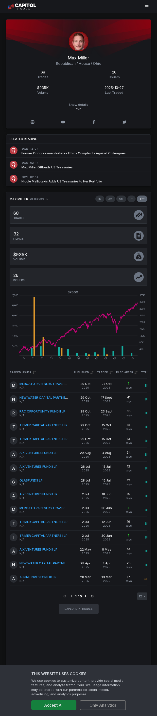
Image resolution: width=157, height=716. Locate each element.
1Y (131, 198)
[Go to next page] (85, 596)
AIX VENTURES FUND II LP (38, 452)
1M (100, 198)
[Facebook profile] (94, 122)
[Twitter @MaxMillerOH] (124, 122)
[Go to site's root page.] (27, 6)
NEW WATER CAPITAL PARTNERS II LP (47, 397)
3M (110, 198)
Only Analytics (102, 705)
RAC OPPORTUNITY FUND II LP (42, 411)
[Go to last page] (92, 596)
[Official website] (32, 122)
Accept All (54, 705)
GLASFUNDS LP (31, 480)
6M (121, 198)
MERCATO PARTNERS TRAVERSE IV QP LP (50, 383)
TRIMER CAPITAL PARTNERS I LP (43, 425)
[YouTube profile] (63, 122)
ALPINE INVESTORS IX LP (37, 577)
